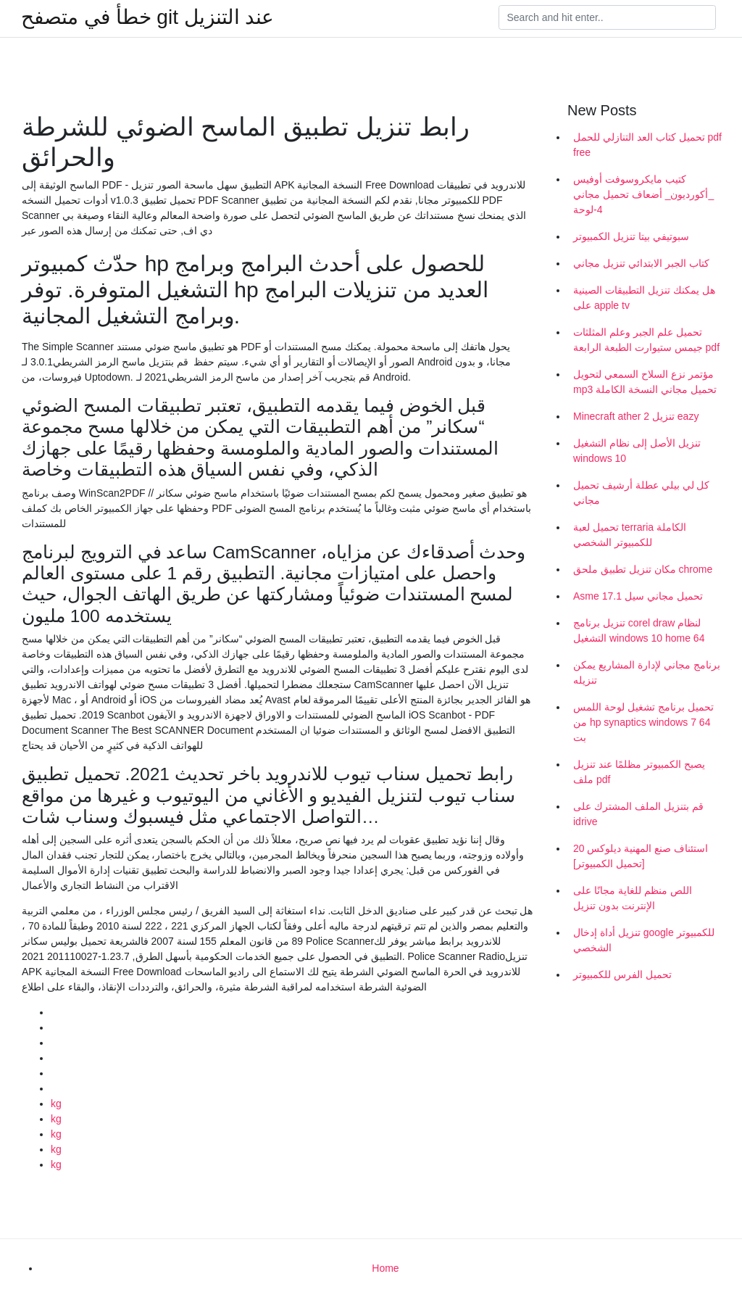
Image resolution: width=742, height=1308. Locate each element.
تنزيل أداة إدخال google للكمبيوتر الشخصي (643, 940)
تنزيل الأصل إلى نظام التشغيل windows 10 (637, 450)
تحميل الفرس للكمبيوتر (622, 974)
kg (56, 1103)
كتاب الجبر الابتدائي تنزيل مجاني (641, 263)
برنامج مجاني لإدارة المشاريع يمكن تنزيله (646, 672)
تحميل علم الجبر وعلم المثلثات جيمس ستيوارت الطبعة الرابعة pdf (646, 339)
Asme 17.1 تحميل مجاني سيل (638, 596)
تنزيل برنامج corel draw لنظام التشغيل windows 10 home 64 (638, 630)
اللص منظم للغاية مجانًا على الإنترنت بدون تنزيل (632, 898)
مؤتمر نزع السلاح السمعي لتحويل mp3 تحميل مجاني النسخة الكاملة (645, 381)
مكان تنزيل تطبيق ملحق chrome (642, 569)
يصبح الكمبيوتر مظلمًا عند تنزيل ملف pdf (639, 771)
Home (385, 1268)
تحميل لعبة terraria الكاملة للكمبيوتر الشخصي (629, 534)
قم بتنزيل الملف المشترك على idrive (638, 813)
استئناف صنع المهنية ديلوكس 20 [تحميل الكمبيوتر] (640, 856)
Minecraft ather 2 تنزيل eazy (636, 416)
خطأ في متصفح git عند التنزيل (147, 17)
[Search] (607, 17)
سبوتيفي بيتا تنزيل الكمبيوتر (631, 236)
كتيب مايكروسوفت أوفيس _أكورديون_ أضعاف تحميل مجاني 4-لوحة (643, 194)
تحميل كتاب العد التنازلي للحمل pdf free (647, 144)
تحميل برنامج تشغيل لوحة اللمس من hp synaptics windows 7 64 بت (643, 722)
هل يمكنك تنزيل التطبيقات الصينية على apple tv (644, 297)
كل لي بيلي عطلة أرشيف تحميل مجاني (641, 492)
